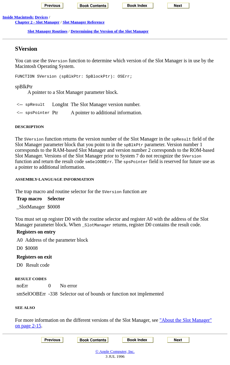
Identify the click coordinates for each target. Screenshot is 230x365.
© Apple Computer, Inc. (115, 352)
